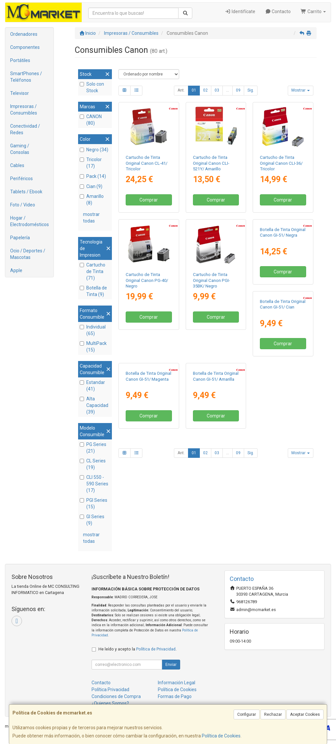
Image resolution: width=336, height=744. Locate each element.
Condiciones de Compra (116, 696)
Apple (16, 270)
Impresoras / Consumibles (23, 110)
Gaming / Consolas (19, 149)
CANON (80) (91, 120)
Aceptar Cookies (305, 714)
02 (205, 90)
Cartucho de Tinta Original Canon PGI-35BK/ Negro (211, 280)
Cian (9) (91, 186)
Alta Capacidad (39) (94, 405)
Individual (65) (93, 330)
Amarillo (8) (92, 199)
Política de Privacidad (156, 649)
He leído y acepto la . (137, 649)
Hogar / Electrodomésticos (29, 221)
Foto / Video (22, 204)
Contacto (278, 11)
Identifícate (240, 11)
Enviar (171, 664)
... (227, 90)
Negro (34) (94, 149)
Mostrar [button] (300, 90)
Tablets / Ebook (26, 191)
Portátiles (20, 60)
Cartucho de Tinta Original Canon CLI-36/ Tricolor (281, 163)
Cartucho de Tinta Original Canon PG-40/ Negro (147, 280)
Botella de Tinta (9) (93, 291)
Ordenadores (23, 34)
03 (217, 90)
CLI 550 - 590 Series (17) (94, 484)
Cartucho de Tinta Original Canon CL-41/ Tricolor (146, 163)
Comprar (148, 199)
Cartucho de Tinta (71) (92, 271)
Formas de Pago (175, 696)
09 (238, 90)
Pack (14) (93, 176)
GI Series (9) (92, 520)
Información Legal (176, 682)
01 (194, 90)
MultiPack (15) (93, 346)
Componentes (25, 47)
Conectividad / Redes (25, 129)
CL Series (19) (93, 464)
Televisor (19, 93)
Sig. (250, 90)
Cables (17, 165)
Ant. (181, 90)
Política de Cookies (221, 735)
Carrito (313, 11)
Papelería (20, 237)
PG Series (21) (93, 448)
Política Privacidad (110, 689)
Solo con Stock (92, 87)
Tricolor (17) (91, 163)
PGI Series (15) (93, 503)
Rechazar (273, 714)
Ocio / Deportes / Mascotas (27, 254)
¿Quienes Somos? (110, 703)
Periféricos (21, 178)
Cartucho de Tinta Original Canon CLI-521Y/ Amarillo (211, 163)
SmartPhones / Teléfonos (26, 77)
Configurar (246, 714)
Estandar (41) (92, 386)
